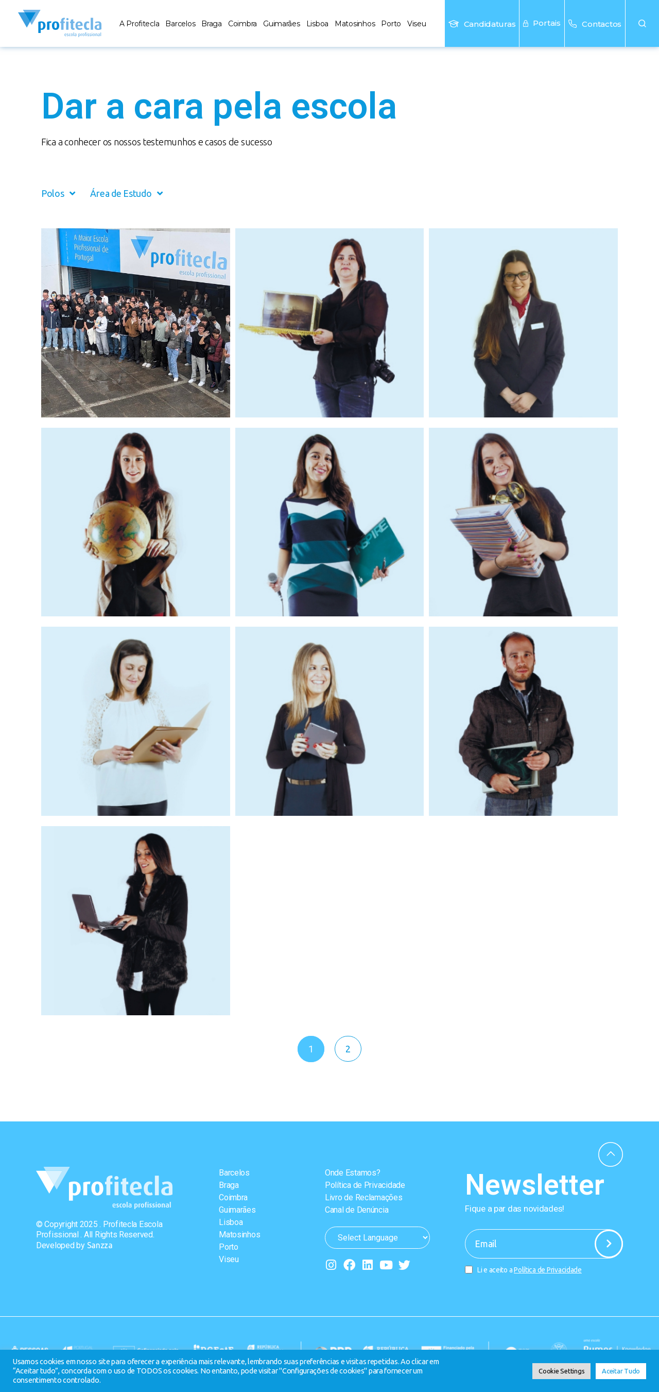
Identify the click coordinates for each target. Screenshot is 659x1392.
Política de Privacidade (365, 1185)
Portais (542, 23)
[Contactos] (572, 24)
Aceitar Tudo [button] (621, 1370)
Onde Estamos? (352, 1173)
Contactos (601, 24)
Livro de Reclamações (364, 1197)
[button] (642, 23)
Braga (211, 23)
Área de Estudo (126, 193)
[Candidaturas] (453, 24)
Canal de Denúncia (356, 1210)
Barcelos (180, 23)
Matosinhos (355, 23)
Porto (391, 23)
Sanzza (100, 1245)
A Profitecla (139, 23)
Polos (58, 193)
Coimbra (242, 23)
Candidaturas (490, 24)
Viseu (416, 23)
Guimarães (281, 23)
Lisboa (317, 23)
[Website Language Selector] (377, 1238)
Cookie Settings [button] (561, 1370)
